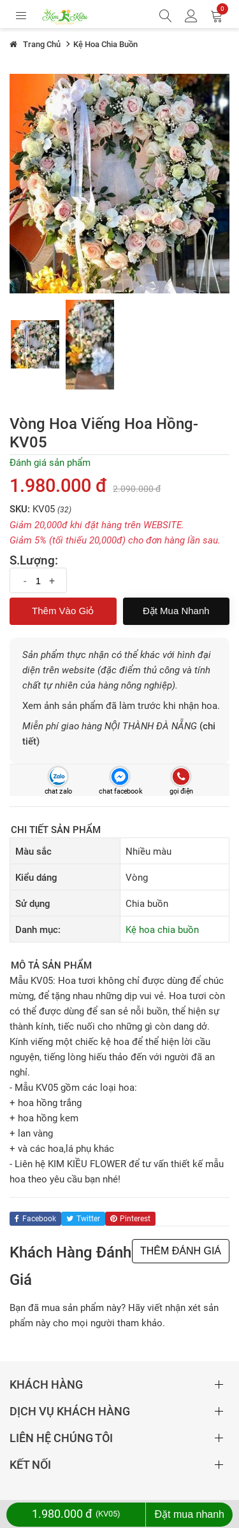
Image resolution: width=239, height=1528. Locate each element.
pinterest (130, 1218)
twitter (83, 1218)
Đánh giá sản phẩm (50, 462)
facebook (35, 1218)
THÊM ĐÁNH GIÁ (180, 1250)
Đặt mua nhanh (176, 610)
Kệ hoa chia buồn (162, 930)
